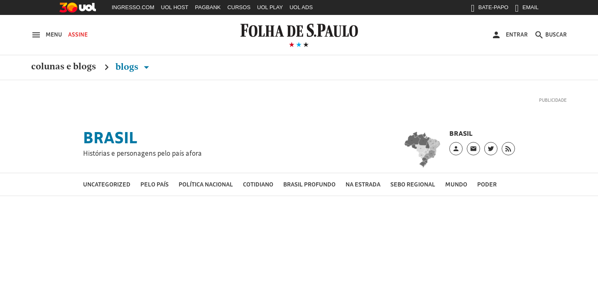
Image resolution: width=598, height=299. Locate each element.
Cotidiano (258, 184)
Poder (487, 184)
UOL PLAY (270, 7)
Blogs (133, 67)
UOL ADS (301, 7)
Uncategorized (106, 184)
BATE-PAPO (489, 9)
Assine (78, 34)
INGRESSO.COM (133, 7)
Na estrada (363, 184)
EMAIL (527, 9)
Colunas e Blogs (63, 67)
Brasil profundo (309, 184)
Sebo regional (412, 184)
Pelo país (154, 184)
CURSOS (238, 7)
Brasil (110, 137)
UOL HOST (175, 7)
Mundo (456, 184)
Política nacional (206, 184)
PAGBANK (208, 7)
